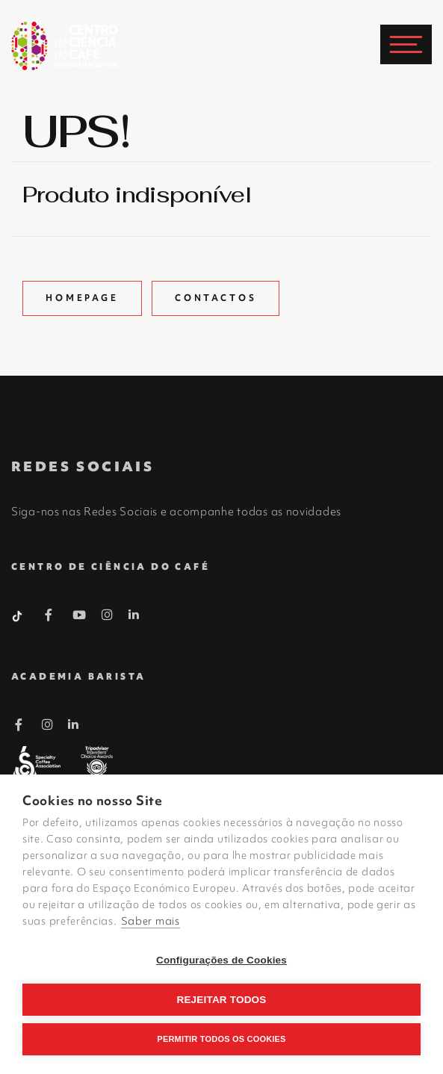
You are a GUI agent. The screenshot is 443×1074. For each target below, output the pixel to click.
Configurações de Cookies (221, 960)
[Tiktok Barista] (18, 614)
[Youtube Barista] (79, 617)
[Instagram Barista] (108, 615)
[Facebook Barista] (49, 617)
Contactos (216, 298)
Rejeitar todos (221, 999)
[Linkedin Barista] (134, 614)
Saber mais (150, 921)
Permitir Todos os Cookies (221, 1038)
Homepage (82, 298)
